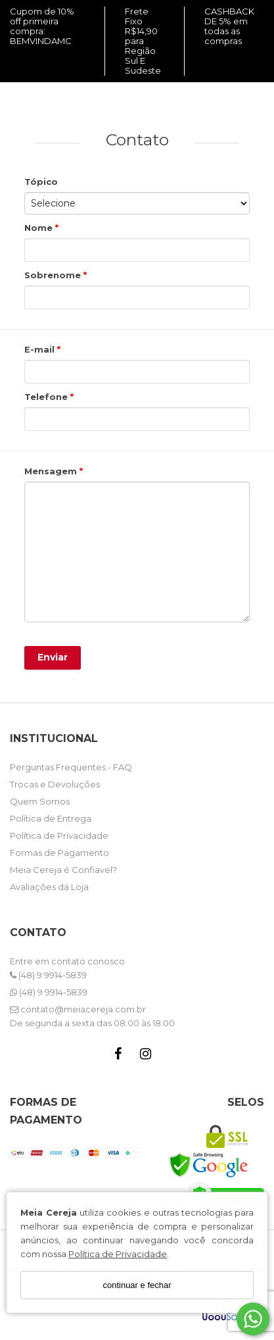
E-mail (40, 349)
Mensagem (52, 471)
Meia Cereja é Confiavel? (63, 869)
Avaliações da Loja (49, 886)
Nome (39, 227)
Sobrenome (53, 275)
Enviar (52, 657)
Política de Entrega (50, 818)
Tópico (41, 181)
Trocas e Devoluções (55, 784)
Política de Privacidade (117, 1254)
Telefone (47, 396)
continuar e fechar (137, 1285)
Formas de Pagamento (59, 852)
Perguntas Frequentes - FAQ (71, 767)
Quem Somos (40, 801)
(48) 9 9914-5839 (48, 975)
